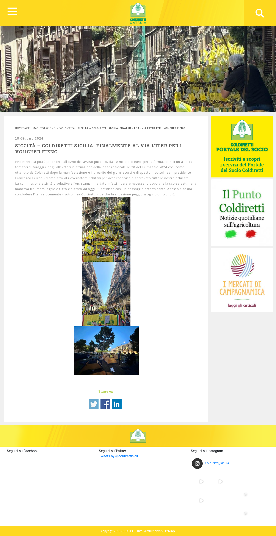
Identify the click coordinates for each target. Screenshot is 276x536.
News (60, 128)
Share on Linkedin (117, 404)
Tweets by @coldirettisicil (118, 456)
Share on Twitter (94, 404)
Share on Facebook (105, 404)
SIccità (70, 128)
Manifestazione (44, 128)
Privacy (170, 531)
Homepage (22, 128)
